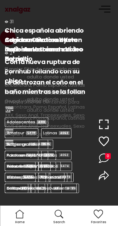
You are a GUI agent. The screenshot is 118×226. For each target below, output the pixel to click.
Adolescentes (26, 155)
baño (60, 177)
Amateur (22, 166)
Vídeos (56, 166)
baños (18, 188)
